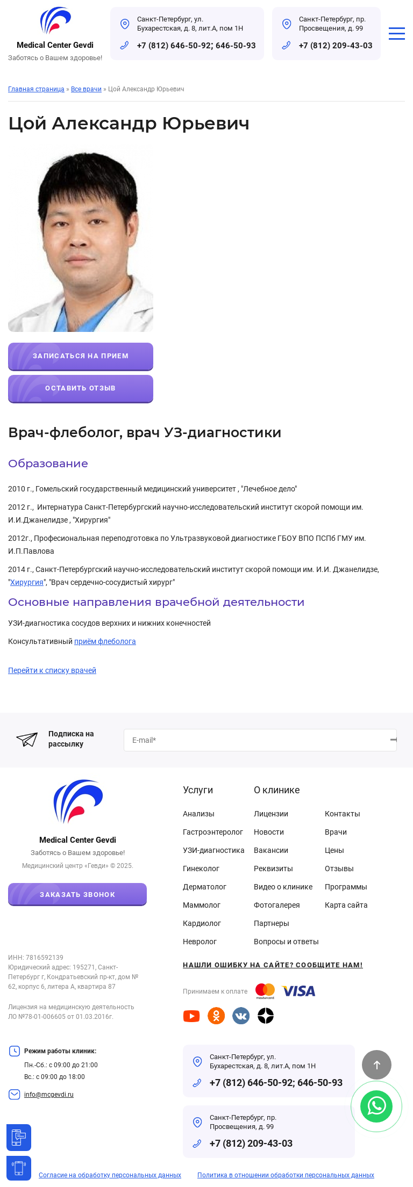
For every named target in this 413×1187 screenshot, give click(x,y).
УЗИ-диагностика (214, 850)
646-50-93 (236, 45)
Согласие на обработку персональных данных (110, 1175)
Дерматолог (204, 886)
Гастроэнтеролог (213, 832)
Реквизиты (273, 868)
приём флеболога (105, 641)
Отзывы (339, 868)
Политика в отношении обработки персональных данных (285, 1175)
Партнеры (271, 923)
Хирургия (27, 582)
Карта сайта (346, 905)
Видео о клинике (283, 886)
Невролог (200, 941)
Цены (334, 850)
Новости (269, 832)
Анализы (199, 813)
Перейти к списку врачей (52, 670)
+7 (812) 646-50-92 (174, 45)
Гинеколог (201, 868)
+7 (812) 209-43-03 (336, 45)
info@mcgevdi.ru (49, 1094)
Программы (346, 886)
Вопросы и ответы (286, 941)
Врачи (336, 832)
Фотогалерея (277, 905)
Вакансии (271, 850)
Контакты (342, 813)
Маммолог (201, 905)
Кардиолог (202, 923)
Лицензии (271, 813)
